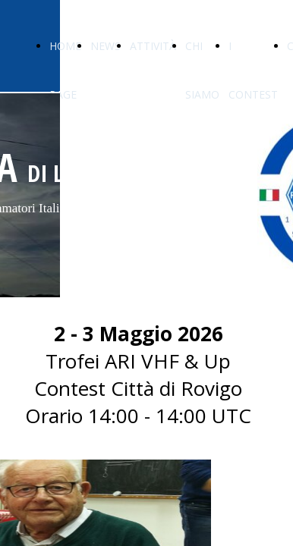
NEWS (105, 46)
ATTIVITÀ (153, 46)
